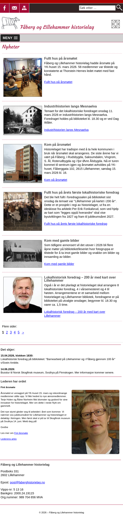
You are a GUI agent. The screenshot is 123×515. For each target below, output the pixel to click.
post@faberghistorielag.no (27, 482)
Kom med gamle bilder (59, 264)
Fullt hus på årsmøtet (58, 82)
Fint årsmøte (21, 433)
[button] (14, 8)
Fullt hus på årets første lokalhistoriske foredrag (75, 223)
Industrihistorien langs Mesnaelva (66, 130)
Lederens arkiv (9, 438)
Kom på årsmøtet (55, 179)
